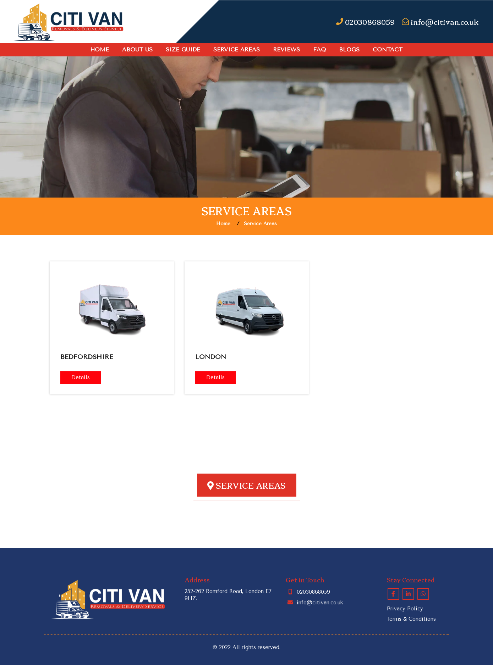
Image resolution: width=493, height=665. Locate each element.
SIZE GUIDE (183, 49)
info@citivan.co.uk (314, 602)
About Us (137, 49)
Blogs (349, 49)
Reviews (286, 49)
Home (99, 49)
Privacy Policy (405, 608)
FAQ (319, 49)
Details (80, 377)
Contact (387, 49)
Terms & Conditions (411, 619)
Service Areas (236, 49)
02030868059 (308, 592)
